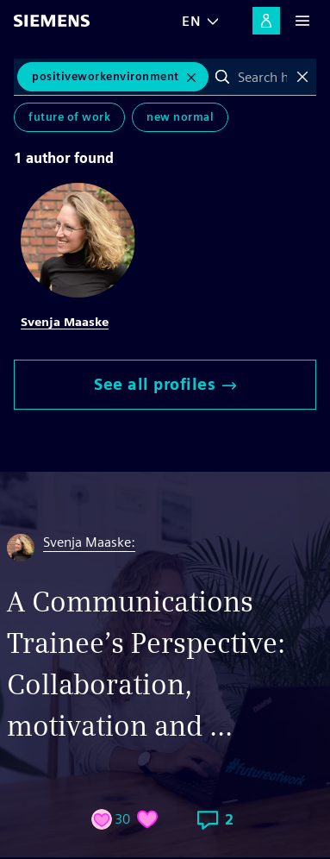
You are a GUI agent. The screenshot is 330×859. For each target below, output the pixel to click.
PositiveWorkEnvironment (105, 76)
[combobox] (263, 76)
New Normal (180, 116)
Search (222, 77)
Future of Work (69, 116)
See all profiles (165, 384)
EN (191, 21)
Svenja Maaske (65, 322)
